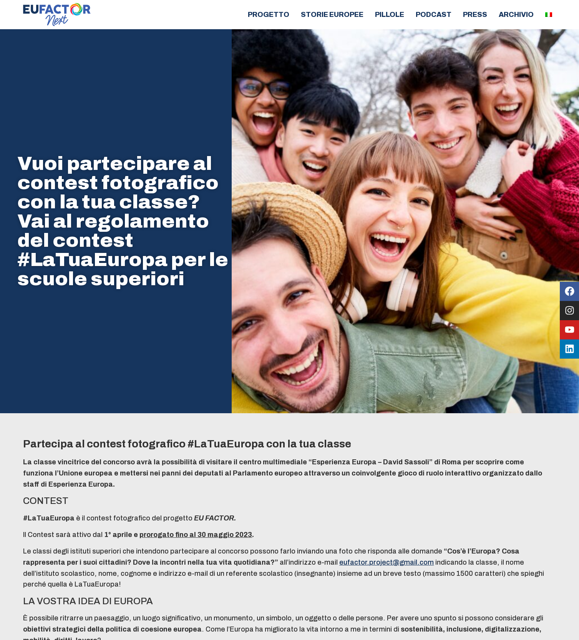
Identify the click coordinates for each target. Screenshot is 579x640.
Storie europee (332, 14)
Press (475, 14)
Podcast (433, 14)
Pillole (389, 14)
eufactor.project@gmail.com (386, 562)
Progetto (268, 14)
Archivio (516, 14)
